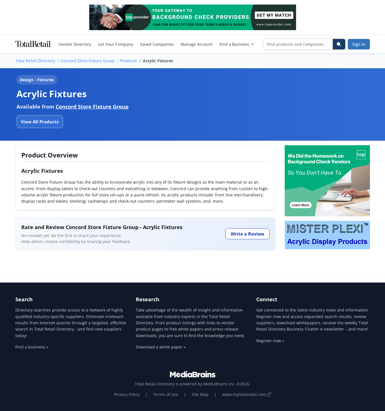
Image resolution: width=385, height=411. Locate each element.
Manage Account (197, 44)
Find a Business (237, 44)
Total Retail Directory (35, 60)
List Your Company (115, 44)
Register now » (270, 340)
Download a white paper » (161, 347)
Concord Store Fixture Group (88, 60)
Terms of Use (165, 394)
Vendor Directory (75, 44)
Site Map (200, 394)
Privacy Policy (127, 394)
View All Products (40, 121)
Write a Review (247, 234)
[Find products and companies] (298, 44)
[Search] (339, 44)
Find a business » (31, 347)
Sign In (358, 44)
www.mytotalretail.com (246, 394)
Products (128, 60)
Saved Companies (157, 44)
